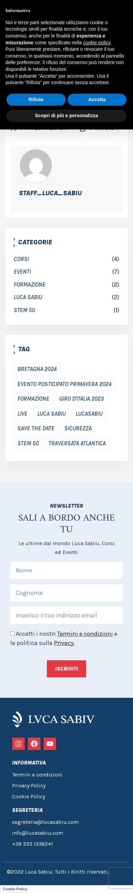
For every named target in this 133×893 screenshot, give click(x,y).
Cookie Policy (15, 889)
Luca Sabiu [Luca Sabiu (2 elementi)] (51, 413)
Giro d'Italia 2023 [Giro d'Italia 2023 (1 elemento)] (81, 398)
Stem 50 (24, 310)
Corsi (21, 259)
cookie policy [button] (96, 42)
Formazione (29, 284)
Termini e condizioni (85, 633)
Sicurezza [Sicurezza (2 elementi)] (78, 428)
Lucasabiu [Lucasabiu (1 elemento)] (89, 413)
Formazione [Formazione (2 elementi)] (33, 398)
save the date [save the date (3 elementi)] (35, 428)
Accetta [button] (97, 99)
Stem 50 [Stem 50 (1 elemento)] (28, 443)
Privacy (64, 643)
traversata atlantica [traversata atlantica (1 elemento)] (77, 443)
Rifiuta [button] (35, 99)
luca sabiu (28, 297)
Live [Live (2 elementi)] (22, 413)
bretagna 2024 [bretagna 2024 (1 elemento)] (37, 369)
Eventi (22, 271)
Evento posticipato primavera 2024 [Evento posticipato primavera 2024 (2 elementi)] (64, 384)
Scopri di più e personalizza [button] (66, 115)
